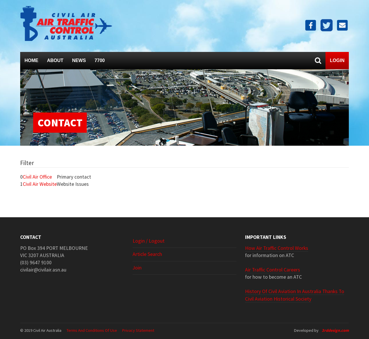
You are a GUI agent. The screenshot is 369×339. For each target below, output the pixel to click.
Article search (147, 254)
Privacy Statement (138, 330)
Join (137, 268)
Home (31, 60)
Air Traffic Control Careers (272, 270)
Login (337, 60)
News (79, 60)
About (55, 60)
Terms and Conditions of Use (92, 330)
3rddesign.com (335, 330)
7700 (100, 60)
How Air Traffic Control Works (276, 248)
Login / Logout (149, 241)
